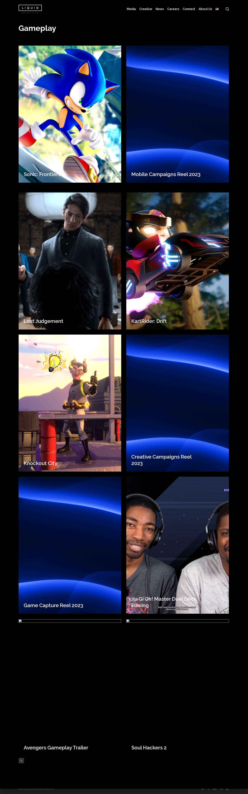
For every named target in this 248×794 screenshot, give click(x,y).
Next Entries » (21, 760)
